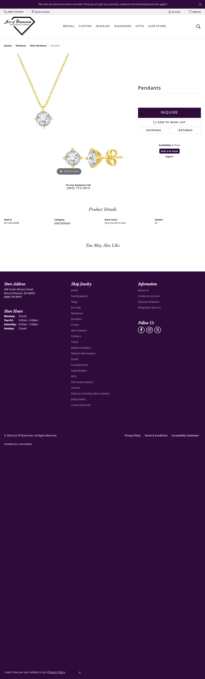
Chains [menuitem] (75, 325)
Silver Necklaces (38, 45)
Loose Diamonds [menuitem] (81, 405)
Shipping (153, 130)
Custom (85, 26)
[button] (174, 12)
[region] (69, 114)
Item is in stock (169, 151)
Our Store (157, 26)
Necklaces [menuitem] (77, 313)
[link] (13, 12)
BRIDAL (69, 26)
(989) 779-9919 (78, 188)
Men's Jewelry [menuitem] (79, 330)
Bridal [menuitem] (74, 290)
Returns (186, 130)
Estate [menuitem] (74, 359)
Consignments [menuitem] (79, 365)
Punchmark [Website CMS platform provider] (25, 444)
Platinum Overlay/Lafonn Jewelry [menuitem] (90, 393)
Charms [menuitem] (75, 388)
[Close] (200, 4)
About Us (143, 290)
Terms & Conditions (156, 435)
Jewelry (103, 26)
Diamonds (122, 26)
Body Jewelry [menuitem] (78, 399)
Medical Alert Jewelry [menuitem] (83, 353)
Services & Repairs (149, 302)
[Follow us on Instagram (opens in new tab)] (149, 330)
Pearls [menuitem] (74, 342)
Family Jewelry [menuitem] (79, 296)
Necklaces (21, 45)
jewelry (8, 45)
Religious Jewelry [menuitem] (81, 347)
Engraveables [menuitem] (79, 370)
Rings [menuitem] (74, 302)
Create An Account (149, 296)
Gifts (140, 26)
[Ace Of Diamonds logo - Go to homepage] (19, 26)
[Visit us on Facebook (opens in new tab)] (141, 330)
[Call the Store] (13, 297)
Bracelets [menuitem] (76, 319)
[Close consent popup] (79, 672)
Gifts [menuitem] (74, 376)
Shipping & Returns (149, 307)
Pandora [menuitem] (76, 336)
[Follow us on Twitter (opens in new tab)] (157, 330)
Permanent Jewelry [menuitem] (82, 382)
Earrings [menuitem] (76, 307)
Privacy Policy (133, 435)
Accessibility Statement (185, 435)
